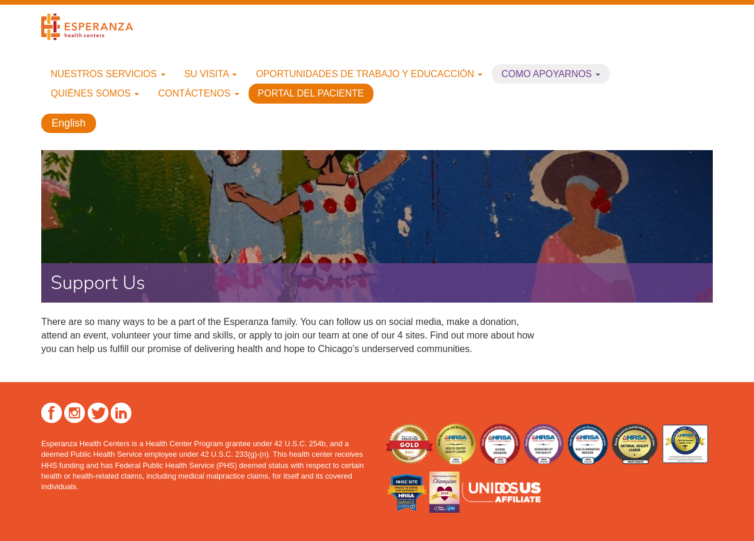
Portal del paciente (311, 93)
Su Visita (210, 74)
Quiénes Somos (95, 93)
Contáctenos (198, 93)
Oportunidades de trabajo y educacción (369, 74)
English (69, 124)
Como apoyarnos (550, 74)
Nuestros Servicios (108, 74)
